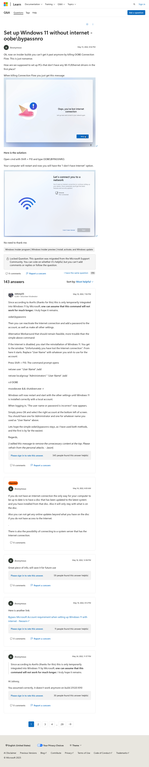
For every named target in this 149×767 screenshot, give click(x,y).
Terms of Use (84, 752)
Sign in (142, 4)
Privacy (68, 752)
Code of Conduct (102, 752)
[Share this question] (93, 24)
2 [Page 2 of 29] (38, 724)
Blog (42, 752)
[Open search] (134, 4)
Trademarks (121, 752)
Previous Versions (28, 752)
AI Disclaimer (10, 752)
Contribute (56, 752)
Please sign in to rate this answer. (27, 455)
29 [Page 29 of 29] (62, 724)
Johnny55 (19, 293)
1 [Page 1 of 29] (31, 724)
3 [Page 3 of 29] (45, 724)
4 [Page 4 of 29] (52, 724)
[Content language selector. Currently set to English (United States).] (18, 745)
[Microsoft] (6, 4)
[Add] (87, 24)
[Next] (70, 724)
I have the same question (76, 273)
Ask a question (136, 12)
